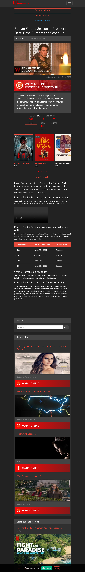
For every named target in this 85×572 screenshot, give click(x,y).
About (57, 568)
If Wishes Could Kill (21, 163)
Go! (65, 327)
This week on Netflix (42, 15)
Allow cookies (46, 568)
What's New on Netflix (42, 10)
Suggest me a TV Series (42, 20)
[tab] (38, 171)
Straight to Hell (40, 163)
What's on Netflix (42, 177)
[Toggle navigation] (69, 3)
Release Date (21, 38)
